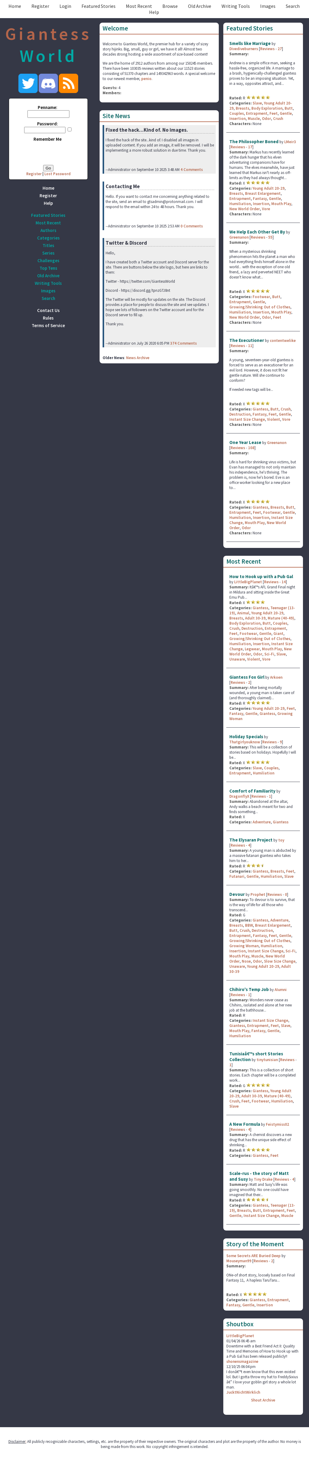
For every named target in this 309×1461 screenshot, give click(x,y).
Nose (246, 961)
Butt (289, 108)
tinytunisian (267, 1059)
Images (268, 6)
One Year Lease (245, 442)
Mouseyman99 (238, 1260)
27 (280, 48)
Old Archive (199, 6)
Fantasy (260, 198)
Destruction (239, 414)
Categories (48, 238)
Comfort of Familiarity (252, 791)
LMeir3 (290, 141)
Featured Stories (98, 6)
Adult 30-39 (255, 618)
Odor (266, 118)
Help (154, 12)
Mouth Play (281, 203)
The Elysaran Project (250, 840)
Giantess (260, 409)
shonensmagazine (242, 1361)
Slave (257, 103)
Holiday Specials (246, 736)
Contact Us (48, 310)
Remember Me (47, 139)
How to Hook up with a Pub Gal (261, 576)
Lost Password (57, 173)
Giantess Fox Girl (246, 677)
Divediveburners (243, 48)
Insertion (237, 118)
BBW (249, 925)
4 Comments (191, 169)
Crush (278, 118)
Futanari (236, 876)
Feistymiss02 (277, 1124)
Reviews (267, 48)
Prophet (258, 894)
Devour (237, 894)
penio (146, 78)
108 (251, 447)
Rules (48, 318)
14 (284, 581)
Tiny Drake (263, 1179)
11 (250, 345)
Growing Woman (244, 945)
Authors (48, 230)
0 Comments (191, 226)
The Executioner (246, 340)
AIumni (281, 989)
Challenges (48, 260)
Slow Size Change (279, 961)
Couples (236, 113)
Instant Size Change (247, 419)
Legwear (252, 649)
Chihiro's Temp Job (249, 989)
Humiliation (240, 203)
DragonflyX (239, 796)
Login (65, 6)
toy (281, 840)
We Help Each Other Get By (257, 232)
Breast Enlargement (263, 193)
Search (293, 6)
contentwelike (283, 340)
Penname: (47, 107)
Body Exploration (266, 108)
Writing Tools (235, 6)
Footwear (261, 296)
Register (40, 6)
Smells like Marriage (250, 43)
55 (270, 237)
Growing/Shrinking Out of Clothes (259, 307)
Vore (266, 208)
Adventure (262, 822)
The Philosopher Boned (254, 141)
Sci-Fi (269, 654)
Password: (47, 124)
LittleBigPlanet (248, 581)
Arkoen (276, 677)
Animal (243, 613)
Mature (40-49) (281, 618)
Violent (273, 419)
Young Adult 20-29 (269, 188)
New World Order (244, 208)
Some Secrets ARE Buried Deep (253, 1255)
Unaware (237, 659)
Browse (170, 6)
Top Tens (48, 268)
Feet (273, 113)
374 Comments (183, 343)
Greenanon (239, 237)
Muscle (254, 118)
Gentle (286, 113)
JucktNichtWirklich (243, 1392)
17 (250, 147)
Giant (278, 633)
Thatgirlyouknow (244, 742)
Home (14, 6)
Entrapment (256, 113)
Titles (48, 245)
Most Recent (139, 6)
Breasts (242, 108)
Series (48, 253)
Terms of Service (48, 325)
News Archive (137, 357)
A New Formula (244, 1124)
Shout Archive (263, 1400)
